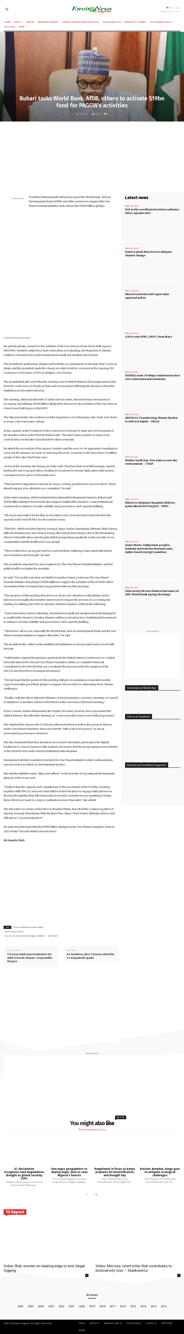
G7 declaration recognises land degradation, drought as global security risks (24, 1173)
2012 (164, 1306)
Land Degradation (91, 90)
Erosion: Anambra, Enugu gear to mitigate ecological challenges (160, 1172)
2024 (41, 1306)
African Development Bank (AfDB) (28, 927)
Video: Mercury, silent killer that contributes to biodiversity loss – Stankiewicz (134, 1268)
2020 (82, 1306)
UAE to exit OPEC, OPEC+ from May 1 (148, 336)
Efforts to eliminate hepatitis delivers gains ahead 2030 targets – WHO (150, 504)
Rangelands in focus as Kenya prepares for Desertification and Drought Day (114, 1172)
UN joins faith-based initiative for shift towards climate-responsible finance (29, 958)
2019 (92, 1306)
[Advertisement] (92, 150)
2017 (113, 1306)
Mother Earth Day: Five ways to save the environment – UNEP (151, 462)
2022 (61, 1306)
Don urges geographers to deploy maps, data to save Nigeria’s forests (69, 1172)
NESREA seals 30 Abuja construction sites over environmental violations (152, 377)
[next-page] (95, 1195)
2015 (133, 1306)
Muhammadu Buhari (14, 932)
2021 (72, 1306)
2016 (123, 1306)
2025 (31, 1306)
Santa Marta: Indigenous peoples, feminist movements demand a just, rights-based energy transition (149, 548)
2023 (51, 1306)
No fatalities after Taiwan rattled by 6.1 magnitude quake (90, 956)
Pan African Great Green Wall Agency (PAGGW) (25, 936)
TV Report (15, 1211)
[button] (7, 9)
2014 (143, 1306)
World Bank (53, 936)
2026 (20, 1306)
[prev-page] (87, 1195)
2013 (154, 1306)
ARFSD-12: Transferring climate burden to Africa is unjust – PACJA (151, 419)
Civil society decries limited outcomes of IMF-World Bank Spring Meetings (152, 592)
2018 (102, 1306)
